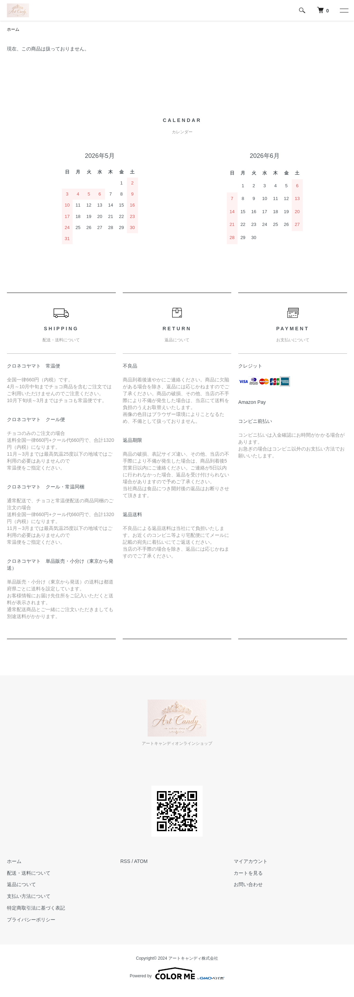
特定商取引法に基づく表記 (36, 908)
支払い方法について (28, 896)
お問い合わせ (248, 884)
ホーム (13, 29)
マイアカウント (251, 861)
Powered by (177, 973)
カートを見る (248, 873)
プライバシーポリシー (31, 919)
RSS (125, 861)
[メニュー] (343, 10)
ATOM (141, 861)
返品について (21, 884)
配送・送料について (28, 873)
